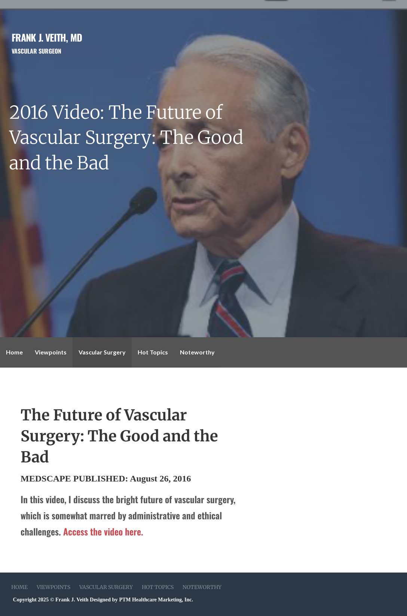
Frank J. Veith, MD (47, 37)
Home (14, 352)
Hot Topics (153, 352)
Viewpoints (51, 352)
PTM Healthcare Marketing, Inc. (156, 600)
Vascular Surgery (102, 352)
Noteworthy (197, 352)
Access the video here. (103, 531)
